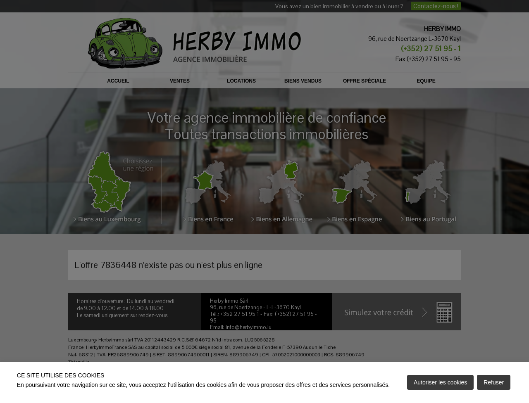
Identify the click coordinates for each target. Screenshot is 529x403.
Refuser (494, 382)
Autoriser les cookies (440, 382)
